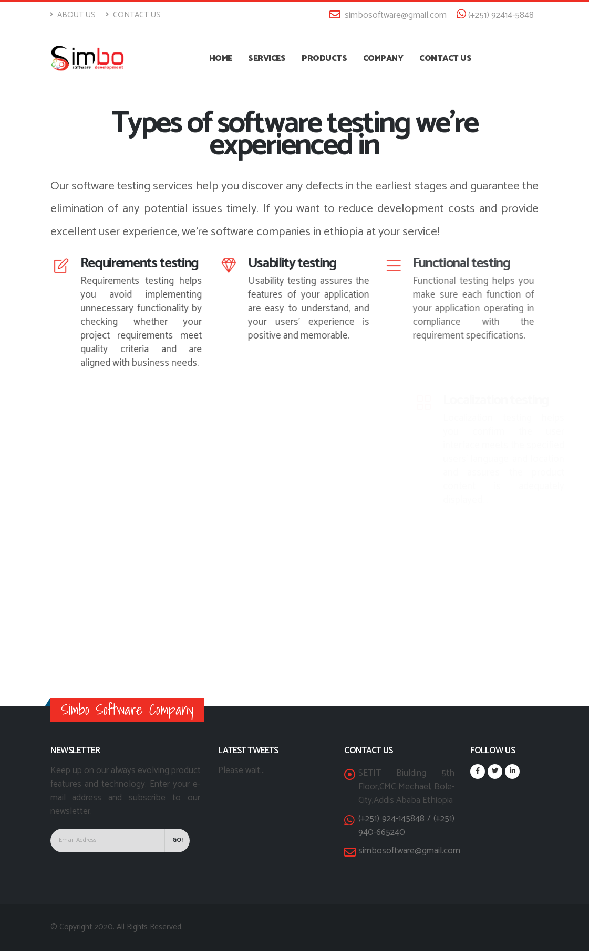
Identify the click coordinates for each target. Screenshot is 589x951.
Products (324, 58)
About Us (73, 15)
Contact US (445, 58)
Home (220, 58)
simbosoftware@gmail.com (388, 15)
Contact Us (133, 15)
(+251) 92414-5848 (495, 15)
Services (266, 58)
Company (383, 58)
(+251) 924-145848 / (395, 818)
